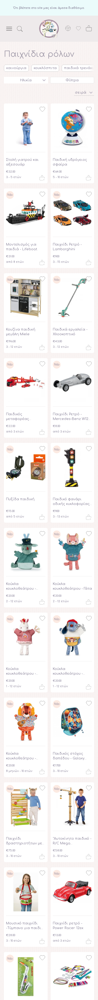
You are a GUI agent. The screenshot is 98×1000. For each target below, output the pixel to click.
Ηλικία (26, 80)
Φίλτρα (72, 80)
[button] (84, 92)
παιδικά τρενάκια (80, 68)
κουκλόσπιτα (45, 68)
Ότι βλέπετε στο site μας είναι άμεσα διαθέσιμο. (49, 8)
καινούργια (16, 68)
